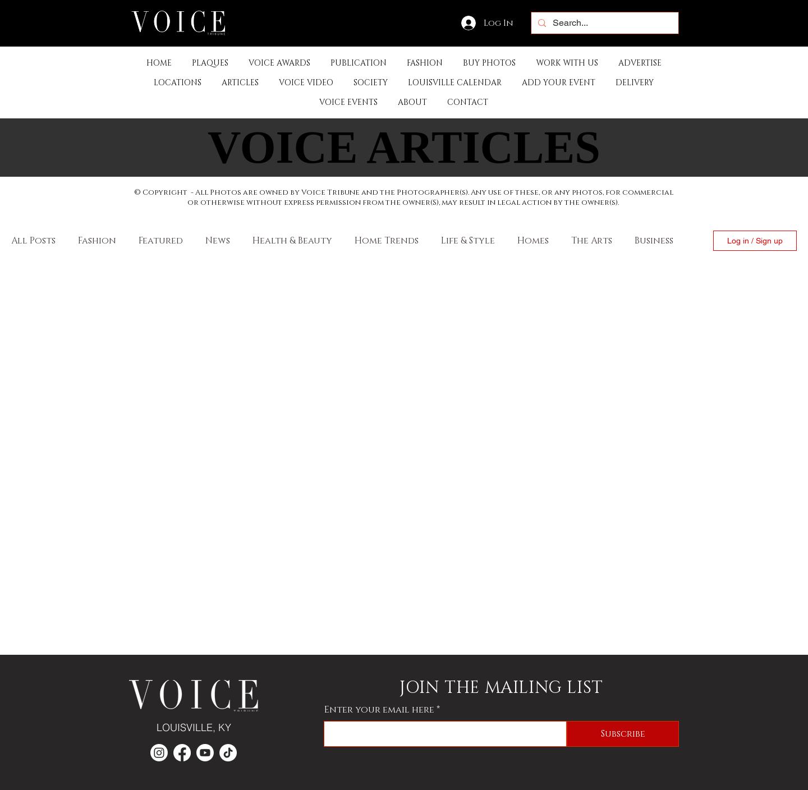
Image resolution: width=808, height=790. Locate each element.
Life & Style (468, 240)
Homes (533, 240)
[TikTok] (228, 752)
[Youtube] (205, 752)
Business (654, 240)
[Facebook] (18, 383)
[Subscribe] (623, 734)
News (217, 240)
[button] (358, 63)
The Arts (591, 240)
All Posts (33, 240)
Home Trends (387, 240)
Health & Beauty (292, 240)
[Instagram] (18, 406)
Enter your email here (379, 709)
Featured (161, 240)
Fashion (97, 240)
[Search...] (604, 23)
